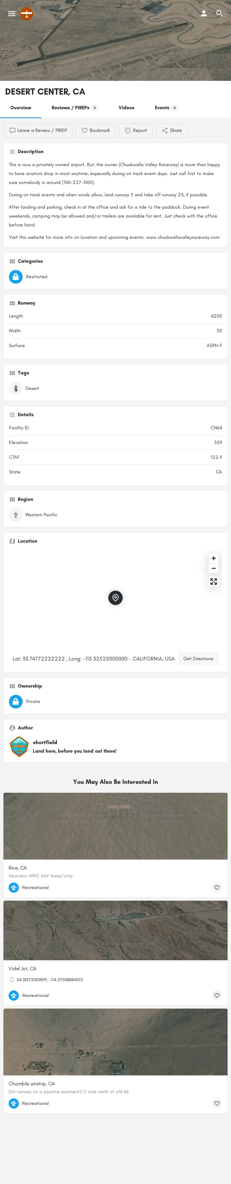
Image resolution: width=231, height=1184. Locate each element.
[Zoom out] (214, 568)
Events (166, 108)
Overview (20, 108)
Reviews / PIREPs (75, 108)
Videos (126, 108)
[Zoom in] (214, 558)
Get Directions (198, 659)
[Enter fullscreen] (214, 582)
